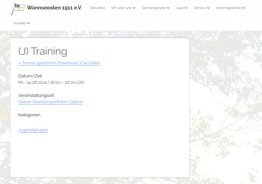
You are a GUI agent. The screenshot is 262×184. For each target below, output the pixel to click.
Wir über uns (123, 8)
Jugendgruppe (33, 129)
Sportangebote (156, 8)
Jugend (182, 8)
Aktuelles (97, 8)
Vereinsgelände (230, 8)
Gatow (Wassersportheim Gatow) (50, 101)
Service (202, 8)
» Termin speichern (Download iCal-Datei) (59, 62)
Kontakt (22, 23)
